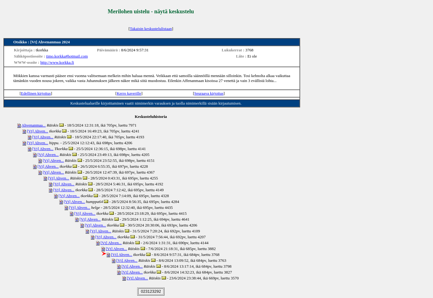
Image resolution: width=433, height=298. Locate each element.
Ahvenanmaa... (34, 125)
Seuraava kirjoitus (208, 93)
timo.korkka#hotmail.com (67, 56)
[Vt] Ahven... (37, 131)
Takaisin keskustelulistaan (151, 28)
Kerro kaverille (129, 93)
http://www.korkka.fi (57, 62)
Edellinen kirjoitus (36, 93)
